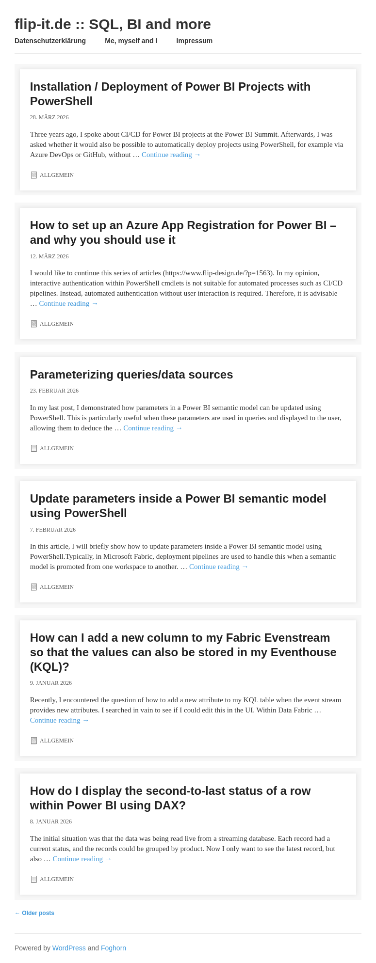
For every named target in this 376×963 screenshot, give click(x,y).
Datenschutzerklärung (50, 41)
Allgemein (57, 175)
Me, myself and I (131, 41)
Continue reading (171, 154)
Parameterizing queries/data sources (131, 374)
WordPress (69, 948)
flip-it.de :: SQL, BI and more (113, 24)
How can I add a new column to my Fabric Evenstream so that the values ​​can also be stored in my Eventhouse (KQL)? (183, 652)
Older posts (34, 913)
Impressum (195, 41)
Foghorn (113, 948)
